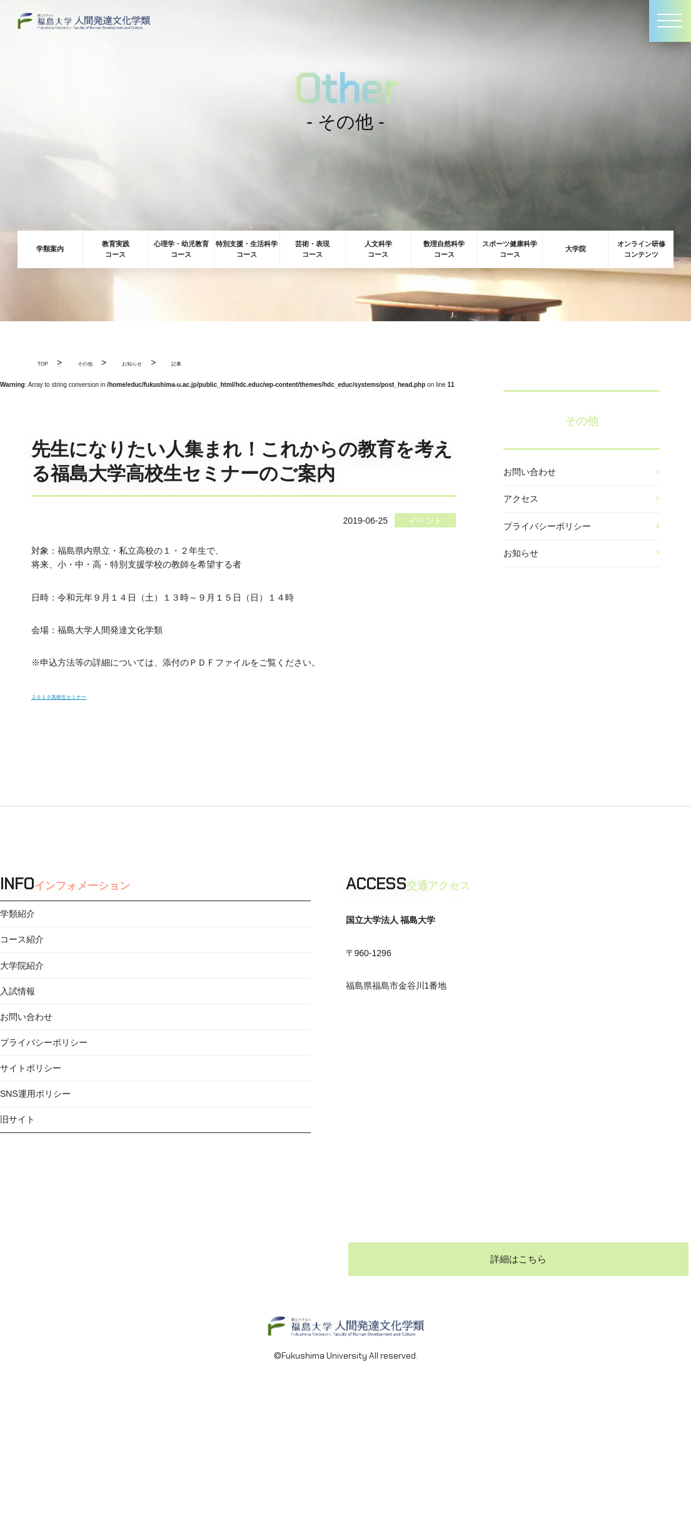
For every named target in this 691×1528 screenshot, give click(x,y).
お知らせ (520, 584)
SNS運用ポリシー (35, 1151)
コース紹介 (22, 951)
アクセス (520, 512)
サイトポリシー (30, 1118)
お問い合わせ (529, 476)
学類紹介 (17, 917)
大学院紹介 (22, 984)
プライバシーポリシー (547, 547)
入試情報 (17, 1018)
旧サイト (17, 1185)
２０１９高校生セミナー (79, 696)
